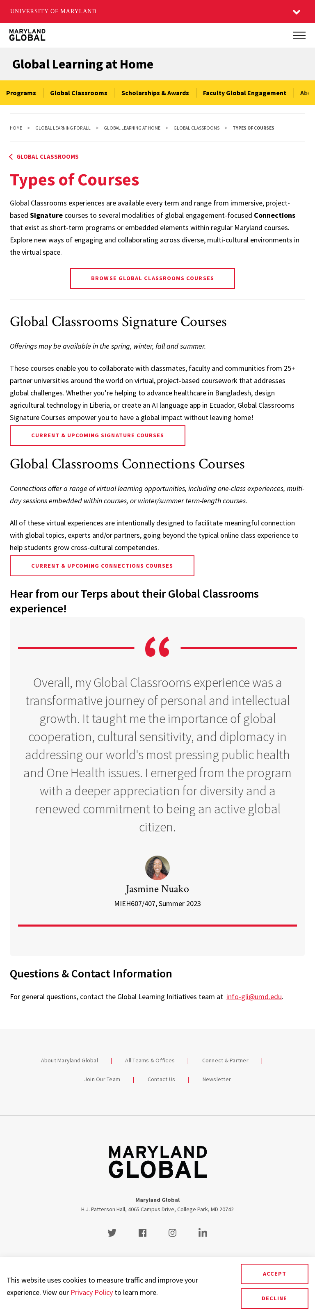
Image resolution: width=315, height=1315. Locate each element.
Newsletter (217, 1079)
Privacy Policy (92, 1292)
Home (16, 128)
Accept (274, 1273)
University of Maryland (53, 11)
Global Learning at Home (82, 64)
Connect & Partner (225, 1060)
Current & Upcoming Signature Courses (97, 435)
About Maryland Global (69, 1060)
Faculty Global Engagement (244, 93)
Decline (274, 1298)
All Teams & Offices (150, 1060)
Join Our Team (102, 1079)
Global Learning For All (63, 128)
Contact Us (162, 1079)
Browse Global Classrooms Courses (152, 278)
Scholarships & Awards (155, 93)
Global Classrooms (78, 93)
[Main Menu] (299, 35)
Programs (21, 93)
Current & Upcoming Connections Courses (102, 565)
